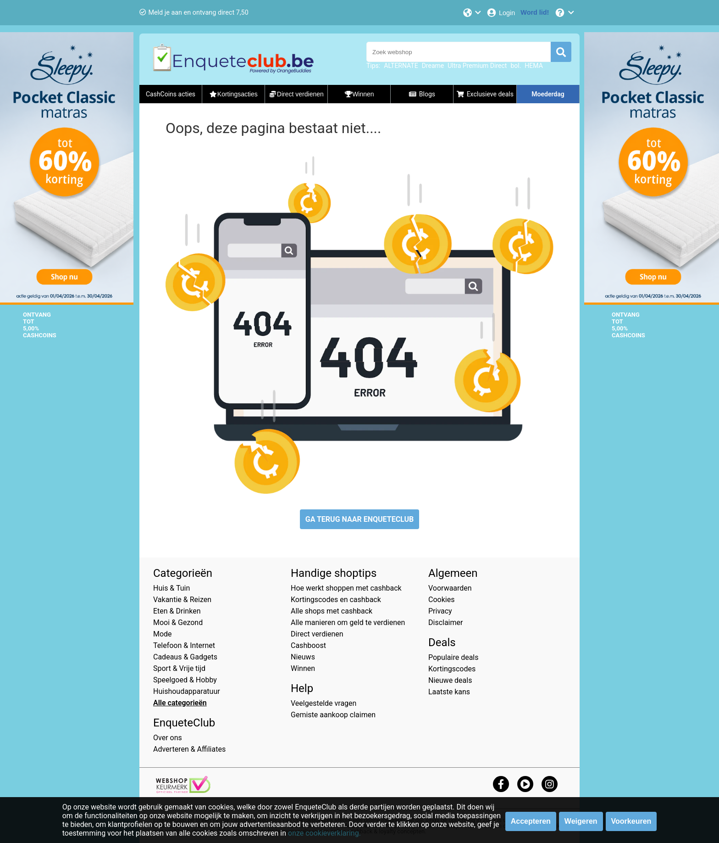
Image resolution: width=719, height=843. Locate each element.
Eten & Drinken (176, 611)
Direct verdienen (317, 634)
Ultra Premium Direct (477, 65)
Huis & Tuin (171, 588)
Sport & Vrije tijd (179, 668)
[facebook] (501, 784)
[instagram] (549, 784)
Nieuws (303, 657)
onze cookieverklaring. (324, 833)
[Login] (500, 12)
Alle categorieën (180, 702)
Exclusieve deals (485, 94)
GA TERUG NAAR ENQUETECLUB (359, 519)
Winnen (303, 668)
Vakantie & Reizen (182, 599)
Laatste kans (449, 691)
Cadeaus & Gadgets (185, 657)
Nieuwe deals (450, 680)
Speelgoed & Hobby (185, 680)
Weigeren (580, 821)
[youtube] (525, 784)
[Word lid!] (534, 12)
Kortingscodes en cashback (336, 599)
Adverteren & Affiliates (189, 749)
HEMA (533, 65)
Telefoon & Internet (184, 645)
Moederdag (547, 94)
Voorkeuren (631, 821)
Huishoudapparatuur (186, 691)
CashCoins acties (170, 94)
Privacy (440, 611)
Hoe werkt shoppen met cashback (346, 588)
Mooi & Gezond (178, 622)
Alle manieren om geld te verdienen (348, 622)
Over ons (167, 737)
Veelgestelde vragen (323, 703)
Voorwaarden (450, 588)
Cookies (441, 599)
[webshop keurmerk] (183, 790)
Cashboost (308, 645)
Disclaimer (445, 622)
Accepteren (531, 821)
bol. (515, 65)
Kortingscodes (452, 668)
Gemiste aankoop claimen (333, 714)
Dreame (433, 65)
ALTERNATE (401, 65)
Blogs (422, 94)
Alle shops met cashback (331, 611)
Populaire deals (453, 657)
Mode (162, 634)
